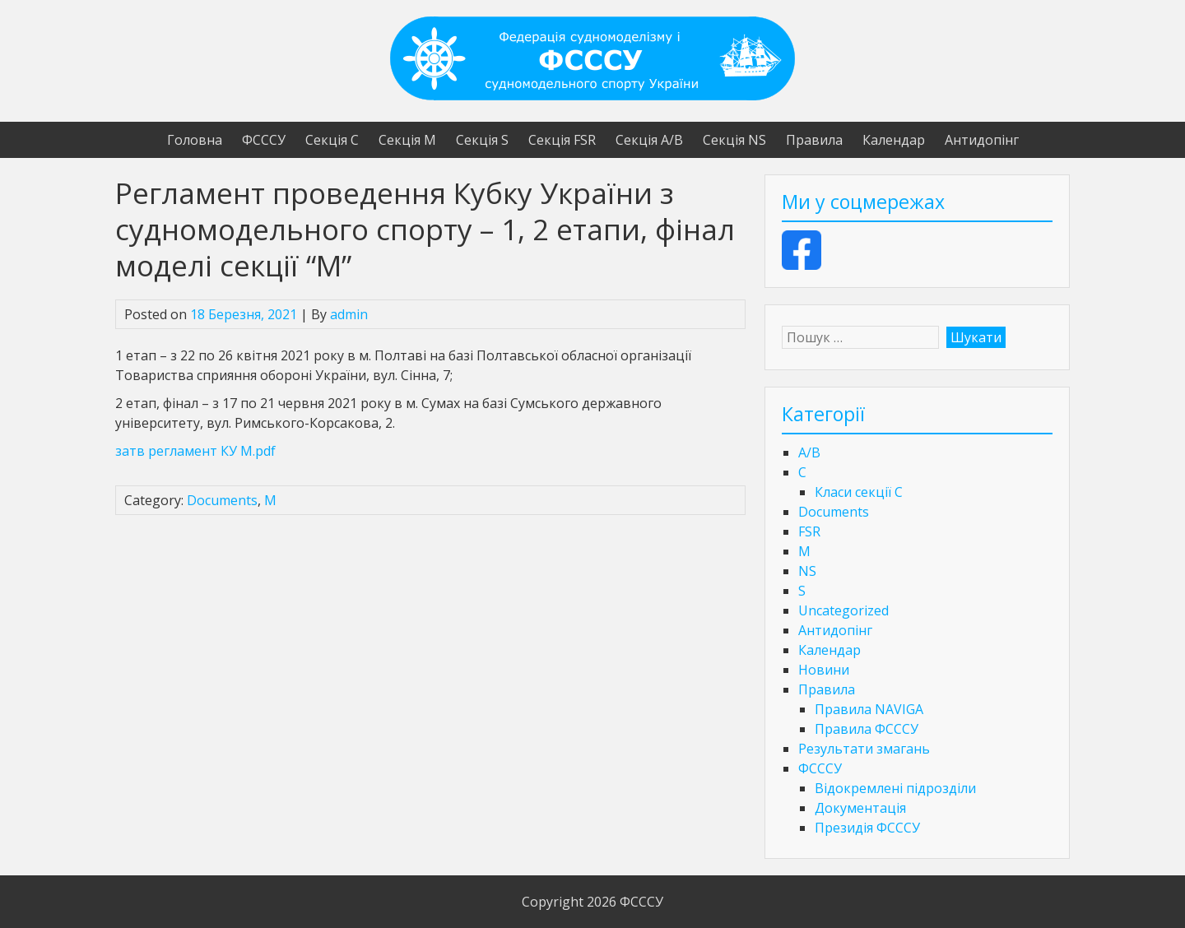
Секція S (482, 140)
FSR (809, 531)
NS (807, 571)
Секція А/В (649, 140)
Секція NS (734, 140)
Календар (893, 140)
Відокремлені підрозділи (895, 788)
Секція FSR (562, 140)
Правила (814, 140)
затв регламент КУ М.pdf (195, 451)
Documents (222, 500)
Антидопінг (982, 140)
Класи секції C (859, 492)
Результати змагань (864, 749)
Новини (823, 670)
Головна (194, 140)
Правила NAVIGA (869, 709)
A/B (809, 452)
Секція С (332, 140)
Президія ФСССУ (867, 828)
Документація (860, 808)
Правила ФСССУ (866, 729)
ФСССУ (264, 140)
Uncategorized (843, 610)
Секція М (407, 140)
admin (349, 314)
